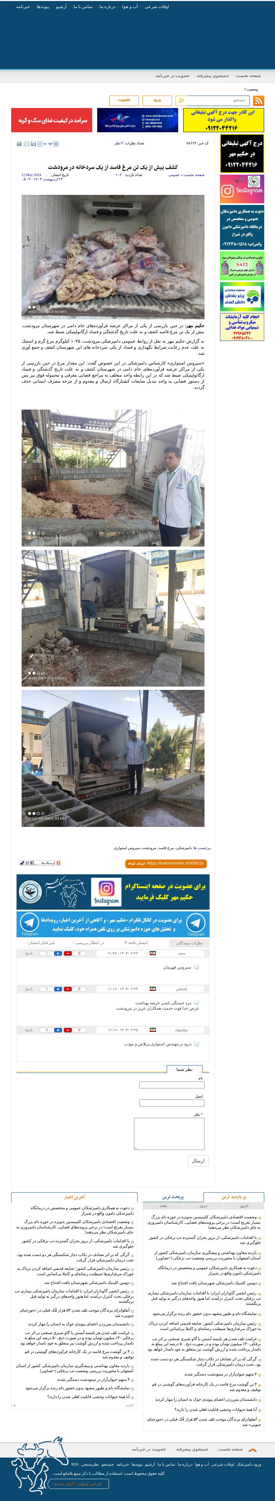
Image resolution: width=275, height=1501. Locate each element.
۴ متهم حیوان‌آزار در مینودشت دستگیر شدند (220, 1374)
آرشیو (61, 6)
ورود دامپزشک (249, 1464)
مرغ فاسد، (165, 848)
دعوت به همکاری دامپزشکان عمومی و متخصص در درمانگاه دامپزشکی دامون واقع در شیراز (209, 1270)
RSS (75, 1464)
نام (200, 1078)
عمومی (174, 175)
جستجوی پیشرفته (213, 75)
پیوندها (43, 6)
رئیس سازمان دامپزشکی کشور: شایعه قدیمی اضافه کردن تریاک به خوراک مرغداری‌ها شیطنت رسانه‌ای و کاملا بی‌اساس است (204, 1326)
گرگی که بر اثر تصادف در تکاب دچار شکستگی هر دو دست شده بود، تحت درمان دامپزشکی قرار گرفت (206, 1362)
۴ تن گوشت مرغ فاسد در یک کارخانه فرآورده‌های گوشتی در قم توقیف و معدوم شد (206, 1387)
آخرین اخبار (74, 1197)
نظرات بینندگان (189, 943)
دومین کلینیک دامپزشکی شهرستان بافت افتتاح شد (214, 1283)
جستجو (108, 1464)
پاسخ (29, 953)
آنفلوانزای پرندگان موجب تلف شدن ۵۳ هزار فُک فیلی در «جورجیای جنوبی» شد (204, 1422)
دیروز (203, 1205)
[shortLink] (175, 863)
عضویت (124, 99)
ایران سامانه (63, 1484)
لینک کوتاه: (136, 864)
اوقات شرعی (157, 6)
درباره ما (107, 6)
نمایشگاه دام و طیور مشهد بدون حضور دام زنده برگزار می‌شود (205, 1313)
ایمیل (199, 1096)
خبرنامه (23, 6)
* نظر (198, 1114)
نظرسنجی (90, 1464)
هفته (163, 1205)
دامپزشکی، (183, 848)
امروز (244, 1205)
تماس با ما (83, 6)
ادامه (74, 1405)
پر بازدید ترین (234, 1197)
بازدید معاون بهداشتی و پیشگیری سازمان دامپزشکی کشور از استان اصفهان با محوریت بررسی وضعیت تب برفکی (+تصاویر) (207, 1255)
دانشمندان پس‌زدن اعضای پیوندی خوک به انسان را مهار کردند (206, 1399)
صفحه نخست (248, 75)
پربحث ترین (173, 1197)
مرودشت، (148, 848)
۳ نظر (118, 143)
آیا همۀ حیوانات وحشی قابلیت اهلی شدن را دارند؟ (215, 1409)
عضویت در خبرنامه (173, 75)
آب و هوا (130, 6)
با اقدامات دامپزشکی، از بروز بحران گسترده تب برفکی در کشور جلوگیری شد (205, 1240)
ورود (157, 99)
